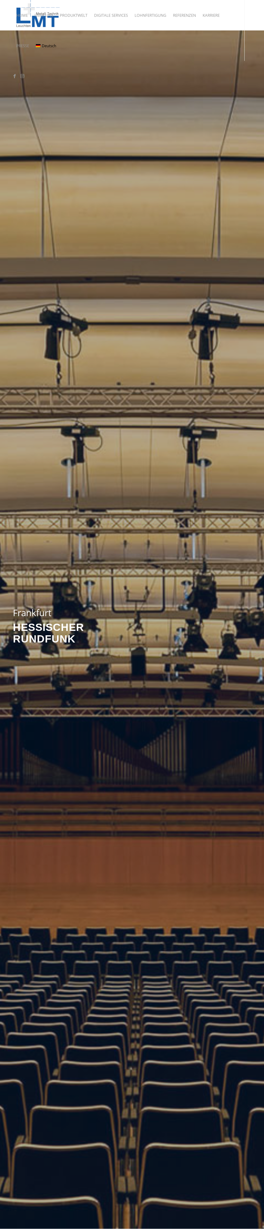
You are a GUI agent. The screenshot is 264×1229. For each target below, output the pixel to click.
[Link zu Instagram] (22, 76)
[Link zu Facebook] (14, 76)
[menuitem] (22, 15)
